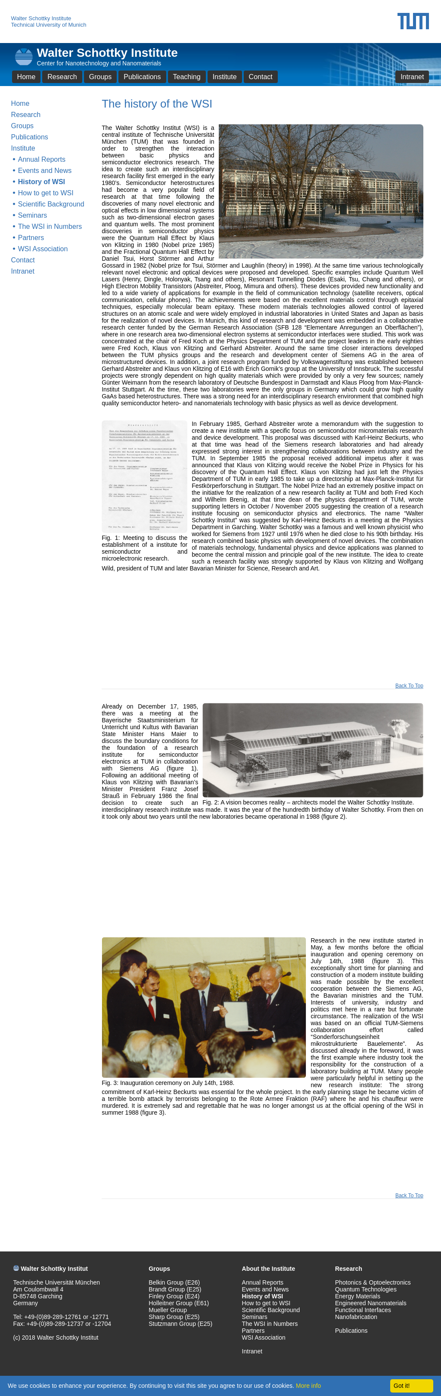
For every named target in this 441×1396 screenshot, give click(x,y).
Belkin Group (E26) (174, 1282)
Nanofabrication (356, 1316)
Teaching (187, 76)
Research (62, 76)
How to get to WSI (46, 193)
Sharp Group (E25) (174, 1316)
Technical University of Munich (49, 25)
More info (308, 1385)
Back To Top (409, 686)
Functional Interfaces (363, 1310)
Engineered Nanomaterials (371, 1303)
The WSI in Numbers (50, 226)
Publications (142, 76)
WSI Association (43, 249)
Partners (31, 237)
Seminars (32, 215)
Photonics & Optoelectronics (373, 1282)
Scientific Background (51, 204)
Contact (261, 76)
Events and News (45, 170)
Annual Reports (41, 159)
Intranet (412, 76)
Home (26, 76)
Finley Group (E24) (174, 1296)
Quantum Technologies (366, 1289)
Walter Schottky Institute (41, 18)
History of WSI (41, 181)
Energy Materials (357, 1296)
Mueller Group (168, 1310)
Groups (100, 76)
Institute (225, 76)
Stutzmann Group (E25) (180, 1323)
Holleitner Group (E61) (179, 1303)
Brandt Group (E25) (175, 1289)
